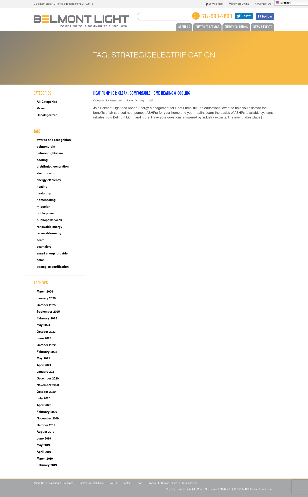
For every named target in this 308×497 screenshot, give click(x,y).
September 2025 (48, 312)
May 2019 (43, 445)
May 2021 (43, 358)
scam (40, 240)
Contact (126, 483)
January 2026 (46, 298)
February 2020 (47, 412)
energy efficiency (49, 180)
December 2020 (48, 378)
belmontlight (46, 147)
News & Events (262, 27)
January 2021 (46, 372)
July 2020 (43, 398)
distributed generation (53, 166)
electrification (46, 173)
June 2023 (44, 338)
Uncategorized (47, 115)
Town (139, 483)
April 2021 (44, 365)
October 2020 (46, 392)
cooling (42, 160)
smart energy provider (53, 253)
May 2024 (43, 325)
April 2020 (44, 405)
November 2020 (48, 385)
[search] (163, 16)
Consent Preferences (262, 489)
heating (42, 187)
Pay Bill (113, 483)
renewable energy (49, 227)
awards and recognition (54, 140)
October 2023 (46, 332)
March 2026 (45, 291)
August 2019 (45, 432)
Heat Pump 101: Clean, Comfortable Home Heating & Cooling (141, 93)
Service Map (214, 4)
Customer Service (207, 27)
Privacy (151, 483)
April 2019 (44, 452)
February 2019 (47, 465)
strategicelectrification (53, 267)
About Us (184, 27)
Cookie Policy (169, 483)
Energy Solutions (236, 27)
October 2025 (46, 305)
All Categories (47, 102)
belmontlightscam (50, 153)
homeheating (46, 200)
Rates (41, 108)
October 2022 (46, 345)
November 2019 (48, 418)
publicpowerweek (49, 220)
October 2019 (46, 425)
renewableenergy (49, 233)
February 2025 (47, 318)
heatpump (44, 193)
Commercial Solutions (91, 483)
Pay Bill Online (239, 3)
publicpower (46, 213)
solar (40, 260)
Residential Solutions (61, 483)
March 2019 (45, 459)
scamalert (44, 247)
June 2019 (44, 438)
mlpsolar (43, 207)
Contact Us (263, 3)
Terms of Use (189, 483)
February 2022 (47, 352)
